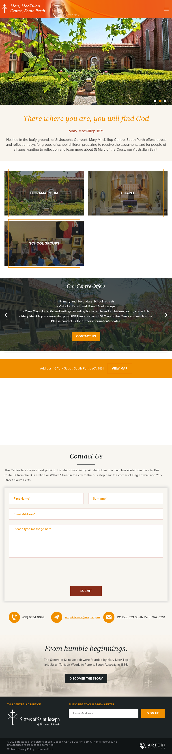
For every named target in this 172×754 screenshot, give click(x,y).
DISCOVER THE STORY (86, 678)
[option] (86, 62)
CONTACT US (86, 336)
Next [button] (166, 314)
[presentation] (86, 572)
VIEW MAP (119, 368)
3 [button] (165, 101)
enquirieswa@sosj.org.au (82, 617)
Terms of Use (45, 749)
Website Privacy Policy (20, 749)
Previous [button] (6, 314)
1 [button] (155, 101)
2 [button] (160, 101)
